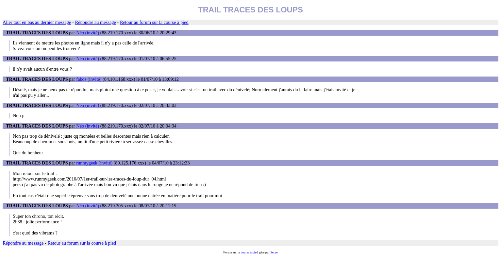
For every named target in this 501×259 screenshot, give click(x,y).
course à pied (249, 252)
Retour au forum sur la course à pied (154, 22)
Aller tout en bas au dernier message (37, 22)
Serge (274, 252)
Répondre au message (95, 22)
